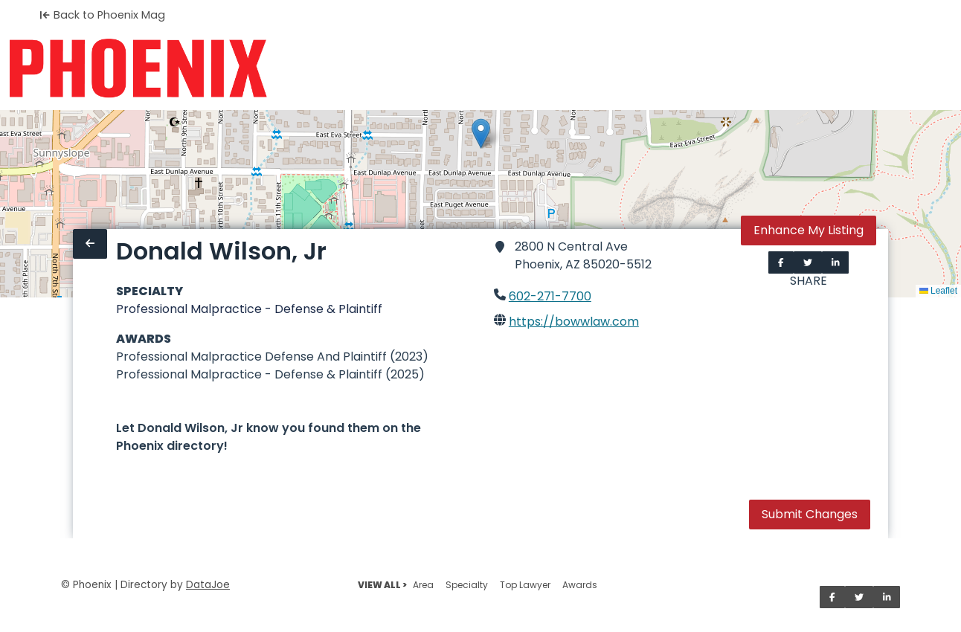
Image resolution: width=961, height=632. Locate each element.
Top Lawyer (525, 584)
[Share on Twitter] (808, 262)
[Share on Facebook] (781, 262)
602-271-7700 (550, 296)
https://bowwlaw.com (574, 321)
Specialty (467, 584)
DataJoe (208, 585)
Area (423, 584)
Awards (579, 584)
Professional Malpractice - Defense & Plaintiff (249, 308)
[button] (481, 133)
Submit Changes (810, 514)
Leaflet (938, 291)
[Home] (138, 68)
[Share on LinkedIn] (835, 262)
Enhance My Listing (808, 230)
